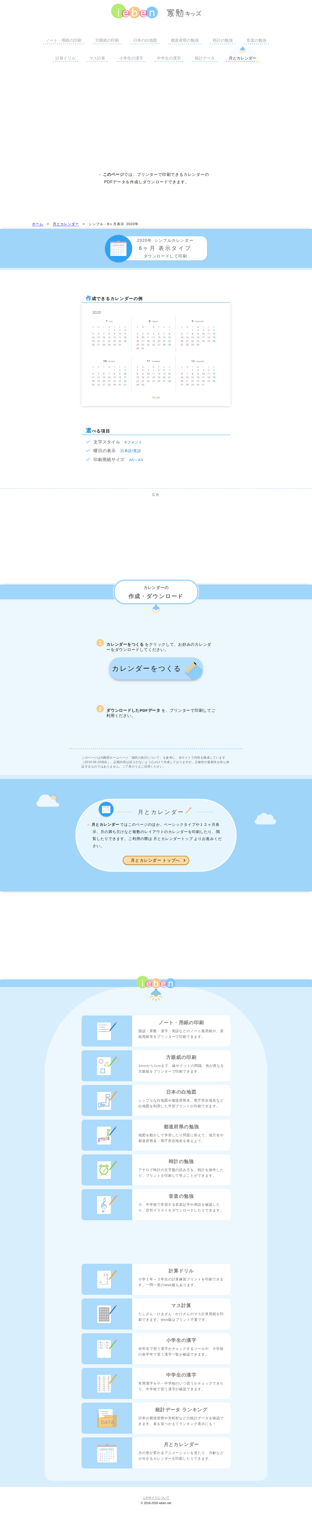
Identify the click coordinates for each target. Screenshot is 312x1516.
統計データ (205, 58)
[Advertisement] (156, 115)
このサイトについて (156, 1507)
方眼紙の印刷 (107, 40)
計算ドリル (65, 58)
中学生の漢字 (169, 58)
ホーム (37, 224)
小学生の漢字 (131, 58)
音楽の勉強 (256, 40)
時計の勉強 (223, 40)
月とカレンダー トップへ (156, 870)
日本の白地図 (145, 40)
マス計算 (97, 58)
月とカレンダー (242, 58)
